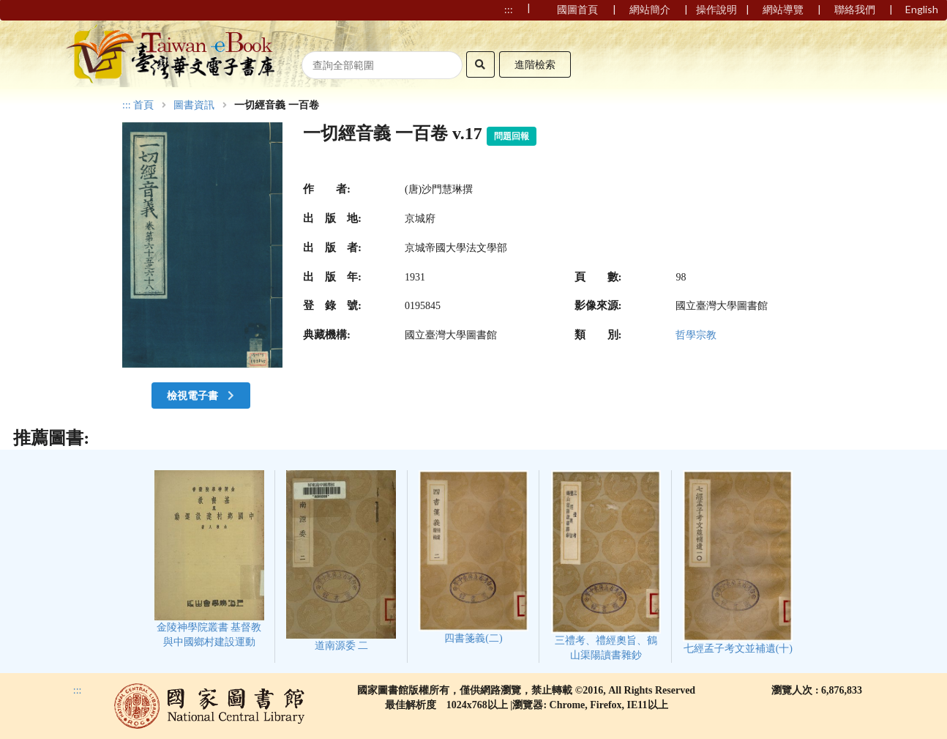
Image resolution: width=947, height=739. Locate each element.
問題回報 (511, 136)
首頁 (143, 105)
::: (126, 105)
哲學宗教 (695, 335)
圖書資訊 (193, 105)
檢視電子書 (202, 395)
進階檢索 (534, 64)
